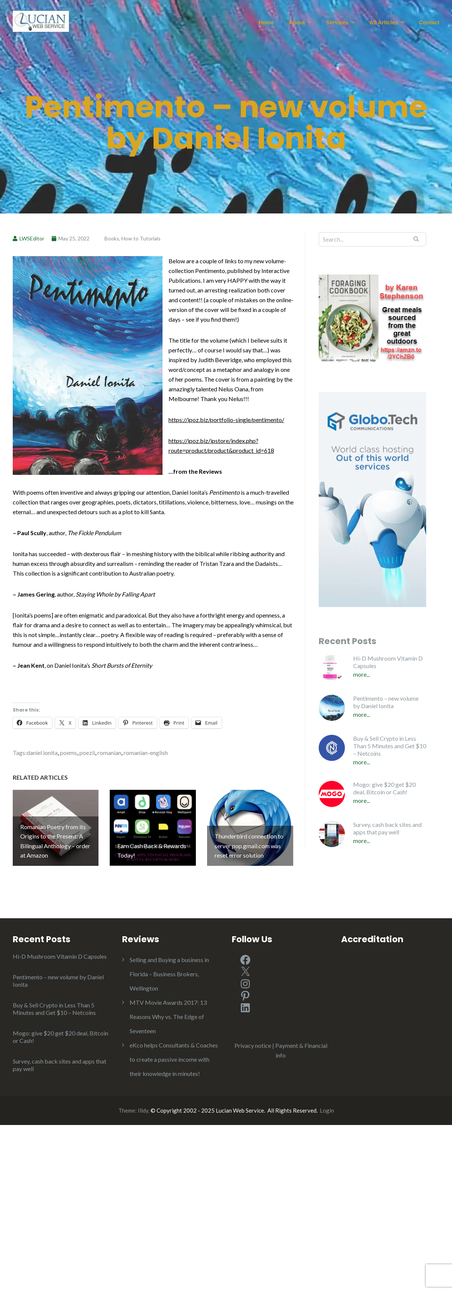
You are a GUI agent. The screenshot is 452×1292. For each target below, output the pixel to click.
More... (361, 674)
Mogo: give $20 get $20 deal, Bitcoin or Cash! (384, 788)
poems (68, 752)
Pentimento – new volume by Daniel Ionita (386, 702)
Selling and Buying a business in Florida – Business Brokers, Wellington (169, 974)
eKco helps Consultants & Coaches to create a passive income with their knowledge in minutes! (174, 1059)
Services (337, 22)
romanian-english (146, 752)
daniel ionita (42, 752)
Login (327, 1110)
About (297, 22)
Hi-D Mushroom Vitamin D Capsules (388, 662)
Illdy (143, 1110)
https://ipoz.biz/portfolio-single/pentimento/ (226, 419)
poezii (87, 752)
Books (111, 238)
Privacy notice (252, 1045)
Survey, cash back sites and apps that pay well (387, 828)
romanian (109, 752)
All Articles (384, 22)
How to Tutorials (141, 238)
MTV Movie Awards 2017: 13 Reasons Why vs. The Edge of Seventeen (168, 1016)
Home (266, 22)
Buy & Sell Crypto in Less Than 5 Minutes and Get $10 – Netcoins (389, 746)
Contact (429, 22)
